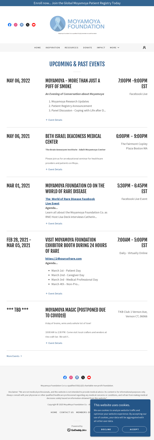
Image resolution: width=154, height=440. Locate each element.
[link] (10, 25)
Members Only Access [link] (89, 412)
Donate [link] (87, 47)
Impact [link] (101, 47)
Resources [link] (71, 47)
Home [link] (37, 47)
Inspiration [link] (53, 47)
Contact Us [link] (67, 412)
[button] (115, 47)
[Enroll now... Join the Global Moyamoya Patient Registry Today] (77, 3)
